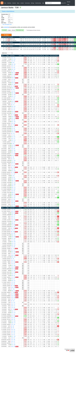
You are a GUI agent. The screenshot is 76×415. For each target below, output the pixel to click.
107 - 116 (12, 109)
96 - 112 (12, 158)
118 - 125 (12, 209)
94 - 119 (12, 86)
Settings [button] (32, 3)
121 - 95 (12, 74)
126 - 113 (12, 187)
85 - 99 (12, 327)
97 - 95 (12, 175)
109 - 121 (12, 260)
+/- (58, 55)
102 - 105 (12, 233)
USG (52, 37)
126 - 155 (12, 295)
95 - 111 (12, 104)
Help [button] (43, 3)
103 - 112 (12, 218)
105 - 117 (12, 216)
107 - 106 (12, 150)
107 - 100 (12, 121)
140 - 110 (12, 180)
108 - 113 (12, 305)
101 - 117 (12, 163)
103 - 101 (12, 126)
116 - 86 (12, 224)
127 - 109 (12, 221)
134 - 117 (12, 146)
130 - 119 (12, 322)
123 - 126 (12, 324)
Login (68, 4)
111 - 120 (12, 253)
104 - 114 (12, 304)
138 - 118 (12, 206)
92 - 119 (12, 125)
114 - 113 (12, 243)
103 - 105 (12, 331)
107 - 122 (12, 332)
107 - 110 (12, 108)
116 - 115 (12, 140)
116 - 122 (12, 204)
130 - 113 (12, 290)
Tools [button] (5, 3)
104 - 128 (12, 287)
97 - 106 (12, 289)
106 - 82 (12, 268)
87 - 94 (12, 258)
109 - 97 (12, 192)
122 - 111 (12, 310)
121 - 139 (12, 199)
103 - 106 (12, 148)
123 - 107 (12, 118)
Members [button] (9, 3)
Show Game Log (19, 30)
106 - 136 (12, 346)
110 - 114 (12, 299)
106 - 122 (12, 267)
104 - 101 (12, 280)
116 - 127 (12, 81)
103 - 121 (12, 200)
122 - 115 (12, 96)
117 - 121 (12, 135)
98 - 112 (12, 285)
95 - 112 (12, 71)
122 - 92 (12, 101)
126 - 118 (12, 234)
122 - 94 (12, 111)
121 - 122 (12, 302)
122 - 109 (12, 130)
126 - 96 (12, 213)
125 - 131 (12, 337)
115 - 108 (12, 265)
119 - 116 (12, 312)
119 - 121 (12, 334)
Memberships (38, 3)
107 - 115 (12, 103)
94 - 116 (12, 172)
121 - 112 (12, 182)
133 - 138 (12, 339)
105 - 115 (12, 65)
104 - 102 (12, 245)
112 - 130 (12, 277)
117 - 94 (12, 272)
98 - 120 (12, 89)
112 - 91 (12, 155)
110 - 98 (12, 128)
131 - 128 (12, 336)
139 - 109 (12, 92)
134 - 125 (12, 106)
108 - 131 (12, 255)
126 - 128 (12, 119)
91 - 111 (12, 248)
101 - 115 (12, 76)
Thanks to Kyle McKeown (8, 11)
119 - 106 (12, 84)
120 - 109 (12, 214)
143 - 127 (12, 87)
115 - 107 (12, 344)
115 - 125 (12, 246)
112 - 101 (12, 197)
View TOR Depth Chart (7, 24)
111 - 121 (12, 314)
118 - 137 (12, 219)
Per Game (4, 30)
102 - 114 (12, 57)
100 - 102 (12, 317)
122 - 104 (12, 116)
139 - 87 (12, 82)
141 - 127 (12, 152)
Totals (9, 30)
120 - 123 (12, 168)
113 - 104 (12, 270)
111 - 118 (12, 174)
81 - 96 (12, 157)
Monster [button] (14, 3)
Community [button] (27, 3)
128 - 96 (12, 77)
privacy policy (72, 351)
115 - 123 (12, 79)
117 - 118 (12, 240)
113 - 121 (12, 165)
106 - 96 (12, 162)
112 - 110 (12, 59)
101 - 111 (12, 250)
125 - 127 (12, 341)
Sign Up (68, 1)
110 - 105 (12, 321)
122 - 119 (12, 273)
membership (6, 27)
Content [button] (22, 3)
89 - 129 (12, 231)
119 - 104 (12, 238)
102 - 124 (12, 211)
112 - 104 (12, 226)
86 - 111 (12, 167)
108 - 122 (12, 319)
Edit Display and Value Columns (33, 30)
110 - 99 (12, 177)
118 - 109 (12, 241)
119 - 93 (12, 316)
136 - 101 (12, 69)
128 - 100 (12, 194)
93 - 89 (12, 62)
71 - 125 (12, 292)
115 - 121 (12, 91)
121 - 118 (12, 170)
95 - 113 (12, 114)
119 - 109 (12, 179)
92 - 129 (12, 309)
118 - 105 (12, 236)
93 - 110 (12, 133)
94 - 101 (12, 300)
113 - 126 (12, 67)
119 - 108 (12, 94)
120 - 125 (12, 60)
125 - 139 (12, 297)
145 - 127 (12, 131)
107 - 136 (12, 294)
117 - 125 (12, 141)
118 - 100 (12, 145)
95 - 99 (12, 326)
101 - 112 (12, 343)
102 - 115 (12, 138)
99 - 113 (12, 99)
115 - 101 (12, 136)
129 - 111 (12, 185)
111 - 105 (12, 160)
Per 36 (13, 30)
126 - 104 (12, 64)
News (18, 3)
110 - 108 (12, 184)
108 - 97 (12, 223)
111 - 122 (12, 97)
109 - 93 (12, 275)
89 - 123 (12, 228)
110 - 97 (12, 278)
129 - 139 (12, 202)
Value (8, 37)
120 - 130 (12, 123)
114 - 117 (12, 229)
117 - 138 (12, 153)
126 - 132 (12, 283)
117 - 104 (12, 195)
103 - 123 (12, 329)
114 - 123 (12, 282)
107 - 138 (12, 262)
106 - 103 (12, 256)
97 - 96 (12, 143)
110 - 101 (12, 113)
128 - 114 (12, 72)
